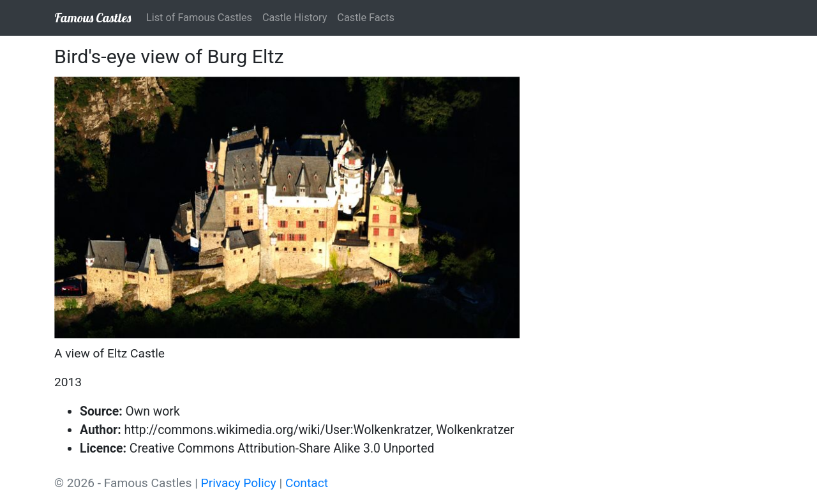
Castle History (294, 17)
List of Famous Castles (199, 17)
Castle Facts (365, 17)
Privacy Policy (238, 483)
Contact (306, 483)
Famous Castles (92, 18)
